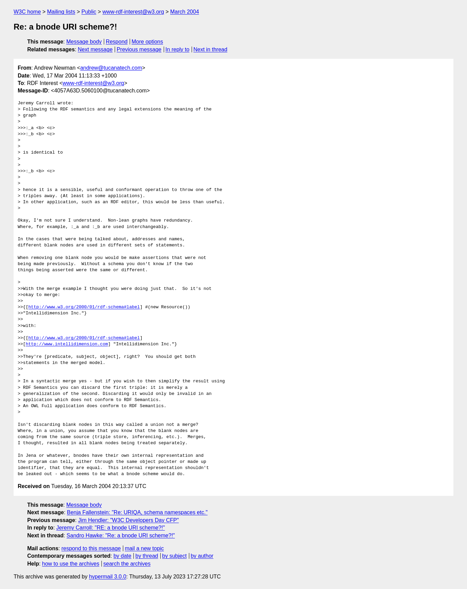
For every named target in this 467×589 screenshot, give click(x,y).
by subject (174, 556)
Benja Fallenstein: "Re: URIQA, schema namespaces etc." (137, 512)
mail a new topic (144, 548)
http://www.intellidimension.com (67, 344)
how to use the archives (70, 564)
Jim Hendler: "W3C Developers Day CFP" (128, 520)
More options (147, 42)
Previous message (139, 49)
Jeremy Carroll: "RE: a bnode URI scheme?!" (110, 528)
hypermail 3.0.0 (107, 576)
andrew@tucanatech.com (111, 68)
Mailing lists (61, 12)
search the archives (127, 564)
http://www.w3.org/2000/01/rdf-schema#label (84, 307)
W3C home (27, 12)
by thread (146, 556)
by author (202, 556)
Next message (95, 49)
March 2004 (184, 12)
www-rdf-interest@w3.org (133, 12)
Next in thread (210, 49)
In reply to (177, 49)
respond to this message (90, 548)
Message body (84, 42)
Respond (117, 42)
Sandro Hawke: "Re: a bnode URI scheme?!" (121, 535)
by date (122, 556)
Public (88, 12)
